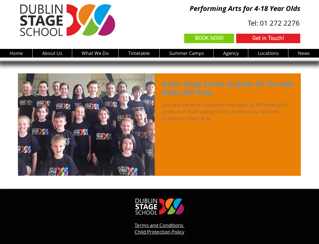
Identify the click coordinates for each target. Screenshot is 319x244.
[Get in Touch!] (268, 38)
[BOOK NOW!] (209, 38)
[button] (95, 53)
